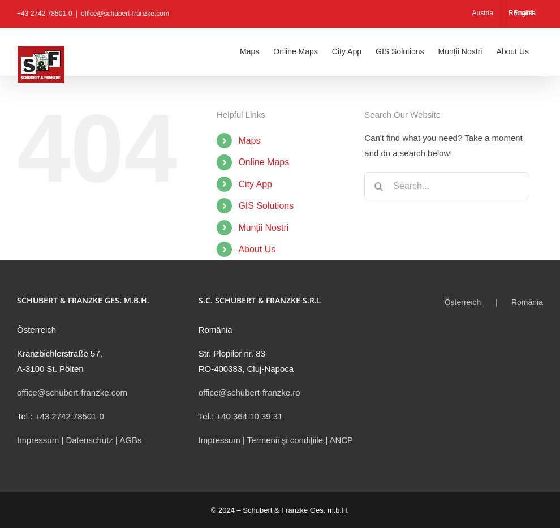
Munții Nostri (263, 228)
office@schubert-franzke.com (125, 14)
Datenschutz (89, 440)
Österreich (463, 302)
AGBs (130, 440)
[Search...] (446, 186)
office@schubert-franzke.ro (249, 392)
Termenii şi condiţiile (285, 440)
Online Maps (263, 162)
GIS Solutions (266, 206)
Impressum (38, 440)
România (527, 302)
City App (255, 184)
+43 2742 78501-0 (69, 416)
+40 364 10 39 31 (249, 416)
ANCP (341, 440)
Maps (249, 140)
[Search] (378, 186)
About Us (256, 249)
